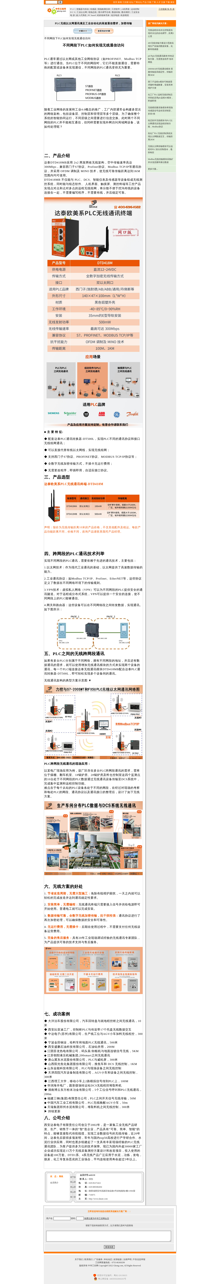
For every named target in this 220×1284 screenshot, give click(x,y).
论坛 (131, 2)
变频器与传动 (82, 9)
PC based (92, 15)
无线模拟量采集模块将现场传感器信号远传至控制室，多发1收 (160, 110)
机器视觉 (125, 15)
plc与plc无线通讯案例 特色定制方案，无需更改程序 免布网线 (161, 59)
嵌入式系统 (81, 15)
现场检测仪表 (104, 9)
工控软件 (116, 9)
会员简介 (54, 1182)
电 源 (72, 15)
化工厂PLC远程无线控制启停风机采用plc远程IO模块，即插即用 (160, 97)
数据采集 (116, 12)
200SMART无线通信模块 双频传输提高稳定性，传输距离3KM (160, 72)
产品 (144, 2)
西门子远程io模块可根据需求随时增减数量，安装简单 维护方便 (160, 85)
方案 (149, 2)
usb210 (92, 1175)
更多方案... (153, 169)
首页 (115, 2)
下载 (168, 2)
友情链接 (117, 1259)
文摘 (163, 2)
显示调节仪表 (104, 12)
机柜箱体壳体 (103, 15)
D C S (72, 12)
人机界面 (125, 9)
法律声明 (127, 1259)
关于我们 (79, 1259)
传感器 (93, 9)
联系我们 (88, 1259)
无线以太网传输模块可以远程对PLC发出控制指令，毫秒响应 (160, 149)
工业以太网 (82, 12)
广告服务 (98, 1259)
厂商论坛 (138, 2)
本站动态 (108, 1259)
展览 (172, 2)
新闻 (120, 2)
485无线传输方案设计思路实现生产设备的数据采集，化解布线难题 (161, 46)
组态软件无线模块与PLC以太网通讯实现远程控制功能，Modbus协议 (160, 123)
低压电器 (115, 15)
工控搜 (125, 2)
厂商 (154, 2)
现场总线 (92, 12)
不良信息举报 (139, 1259)
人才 (158, 2)
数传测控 (126, 12)
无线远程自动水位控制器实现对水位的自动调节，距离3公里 (161, 33)
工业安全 (135, 12)
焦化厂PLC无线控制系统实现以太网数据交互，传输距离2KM (160, 136)
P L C (72, 9)
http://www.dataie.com (98, 1199)
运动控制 (135, 9)
